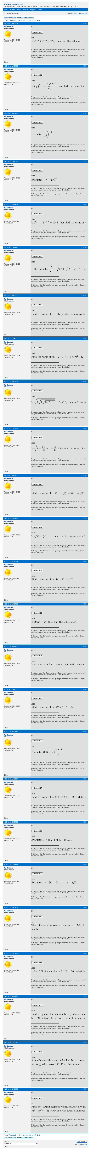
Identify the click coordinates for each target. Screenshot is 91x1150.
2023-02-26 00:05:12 (11, 996)
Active (75, 13)
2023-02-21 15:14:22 (11, 604)
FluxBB (84, 1144)
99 (21, 20)
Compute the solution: (26, 17)
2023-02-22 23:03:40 (11, 732)
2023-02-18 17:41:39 (11, 339)
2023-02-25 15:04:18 (11, 953)
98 (19, 20)
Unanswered (83, 13)
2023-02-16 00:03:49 (11, 113)
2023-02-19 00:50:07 (11, 382)
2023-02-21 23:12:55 (11, 647)
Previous (12, 20)
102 (30, 20)
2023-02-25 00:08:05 (11, 907)
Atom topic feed (82, 1142)
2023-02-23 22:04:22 (11, 822)
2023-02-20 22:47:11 (11, 561)
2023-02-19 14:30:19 (11, 428)
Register (33, 9)
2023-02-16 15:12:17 (11, 161)
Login (40, 9)
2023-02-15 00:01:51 (11, 23)
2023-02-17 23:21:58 (11, 296)
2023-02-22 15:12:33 (11, 689)
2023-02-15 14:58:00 (11, 66)
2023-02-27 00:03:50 (11, 1089)
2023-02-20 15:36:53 (11, 518)
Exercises (12, 17)
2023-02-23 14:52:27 (11, 779)
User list (12, 9)
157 (35, 20)
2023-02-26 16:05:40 (11, 1043)
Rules (19, 9)
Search (25, 9)
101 (27, 20)
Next (38, 20)
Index (6, 9)
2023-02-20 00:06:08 (11, 475)
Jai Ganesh (8, 27)
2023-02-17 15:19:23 (11, 247)
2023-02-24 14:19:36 (11, 864)
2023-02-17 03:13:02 (11, 204)
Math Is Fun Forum (13, 4)
